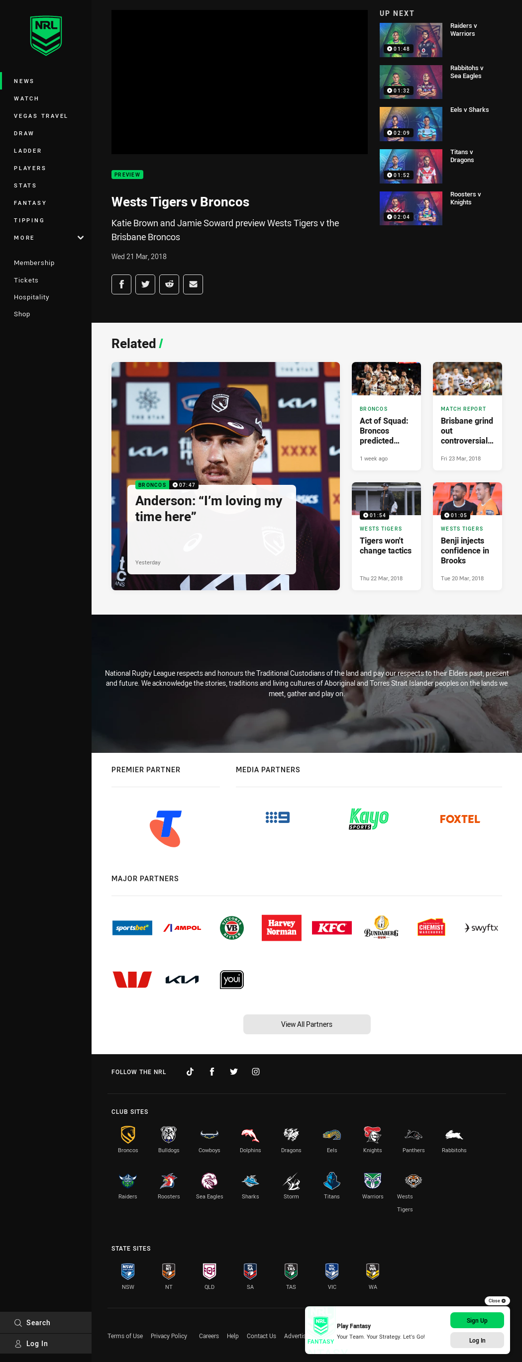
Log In (31, 1343)
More (49, 237)
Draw (24, 133)
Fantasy (30, 202)
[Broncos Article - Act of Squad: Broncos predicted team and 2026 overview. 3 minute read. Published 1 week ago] (386, 416)
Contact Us (261, 1336)
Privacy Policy (169, 1336)
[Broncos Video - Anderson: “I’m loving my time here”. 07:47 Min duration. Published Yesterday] (225, 476)
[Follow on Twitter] (234, 1072)
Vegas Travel (41, 115)
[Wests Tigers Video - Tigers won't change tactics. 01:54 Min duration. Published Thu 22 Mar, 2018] (386, 536)
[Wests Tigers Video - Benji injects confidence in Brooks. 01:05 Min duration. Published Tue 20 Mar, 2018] (467, 536)
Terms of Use (125, 1336)
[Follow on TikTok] (190, 1072)
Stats (25, 185)
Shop (22, 313)
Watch (27, 98)
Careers (209, 1336)
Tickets (26, 279)
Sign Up (477, 1320)
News (24, 81)
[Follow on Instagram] (256, 1072)
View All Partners (306, 1024)
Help (233, 1336)
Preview (127, 175)
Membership (34, 262)
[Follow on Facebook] (212, 1072)
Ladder (28, 150)
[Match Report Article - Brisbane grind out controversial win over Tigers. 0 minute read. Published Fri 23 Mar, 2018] (467, 416)
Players (30, 168)
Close (497, 1301)
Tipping (29, 220)
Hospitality (31, 296)
